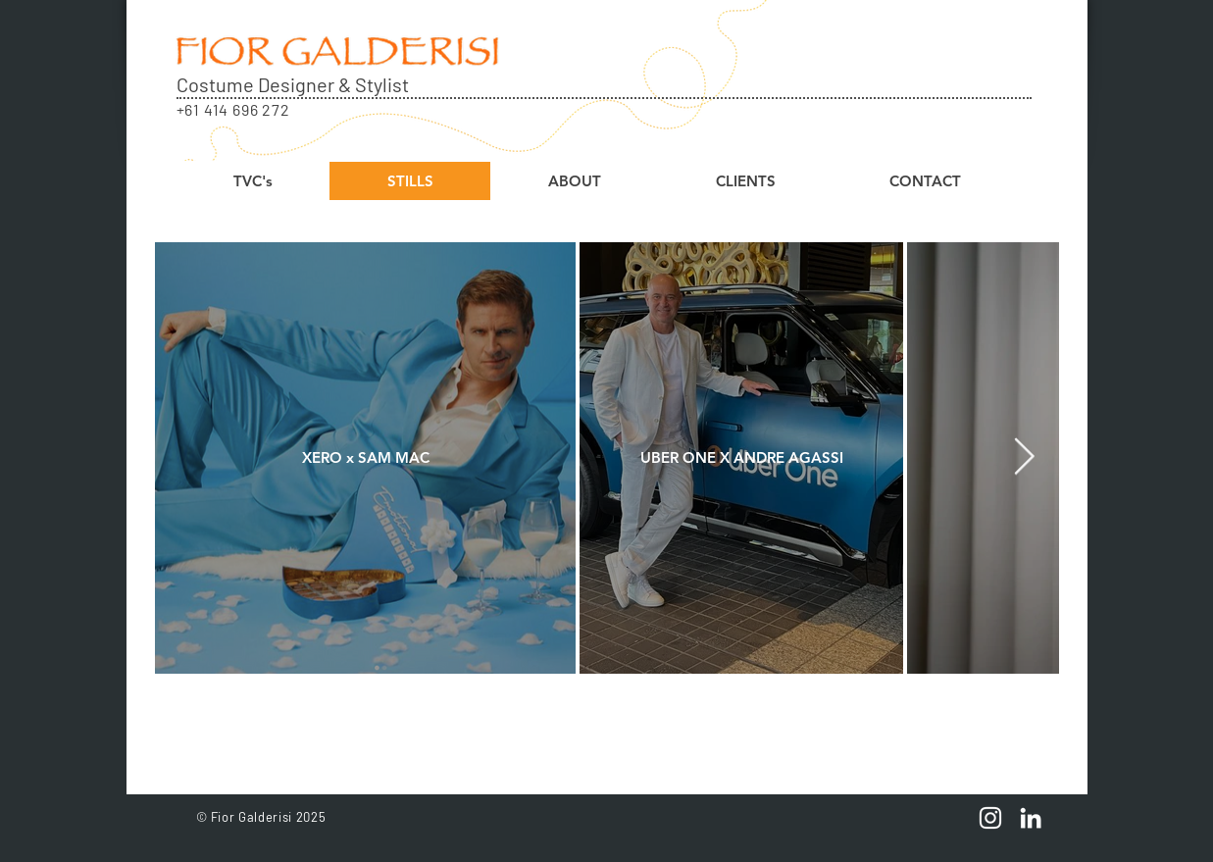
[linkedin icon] (1030, 818)
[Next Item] (1024, 457)
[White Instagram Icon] (990, 818)
